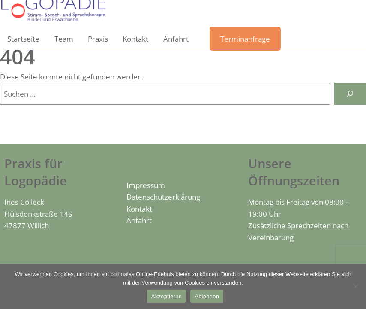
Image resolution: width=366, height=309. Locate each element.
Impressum (145, 185)
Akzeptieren (166, 296)
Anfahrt (139, 220)
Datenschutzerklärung (163, 197)
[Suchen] (350, 94)
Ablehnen (207, 296)
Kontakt (139, 209)
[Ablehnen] (355, 286)
